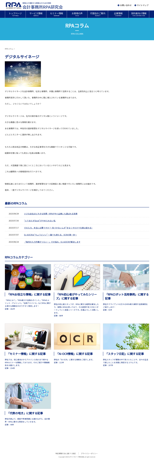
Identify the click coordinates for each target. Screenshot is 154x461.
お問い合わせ (126, 5)
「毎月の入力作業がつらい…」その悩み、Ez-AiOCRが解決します (52, 241)
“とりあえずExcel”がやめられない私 (40, 220)
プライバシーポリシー (89, 453)
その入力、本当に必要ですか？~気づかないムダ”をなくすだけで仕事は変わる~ (58, 227)
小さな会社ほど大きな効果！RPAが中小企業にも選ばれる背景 (50, 213)
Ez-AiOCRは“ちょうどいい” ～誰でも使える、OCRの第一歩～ (50, 234)
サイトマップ (142, 5)
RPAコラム (9, 49)
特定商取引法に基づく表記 (66, 453)
